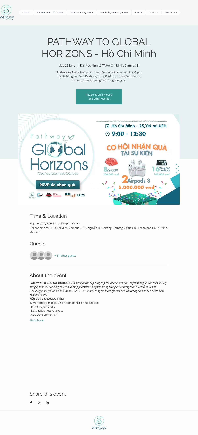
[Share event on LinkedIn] (47, 402)
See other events (99, 98)
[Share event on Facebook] (31, 402)
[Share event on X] (39, 402)
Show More (37, 320)
